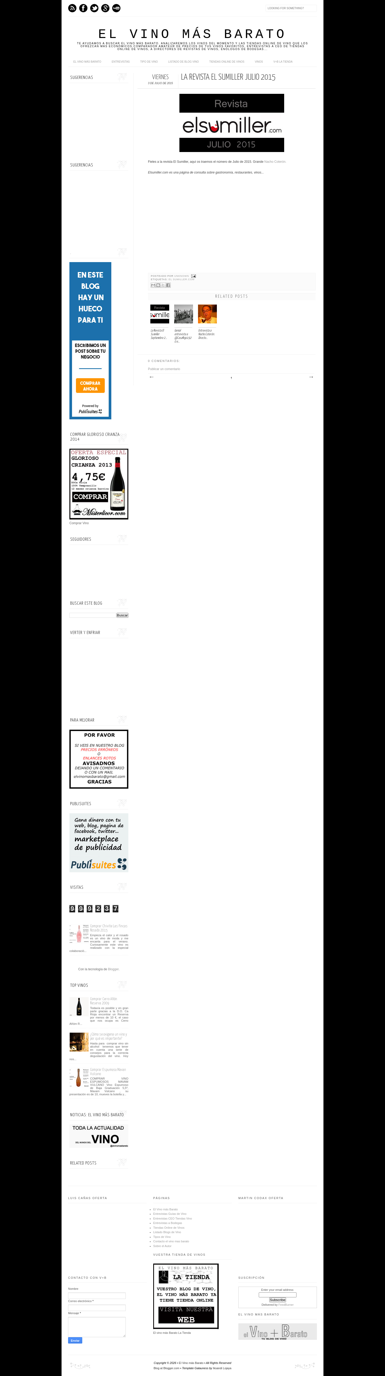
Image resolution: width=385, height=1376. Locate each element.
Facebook (83, 8)
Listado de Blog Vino (183, 61)
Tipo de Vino (149, 61)
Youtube (116, 8)
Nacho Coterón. (275, 162)
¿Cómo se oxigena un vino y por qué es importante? (108, 1036)
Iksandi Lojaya (222, 1368)
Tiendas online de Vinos (226, 61)
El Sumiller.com (182, 279)
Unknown (182, 276)
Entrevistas (121, 61)
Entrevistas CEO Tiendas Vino (172, 1218)
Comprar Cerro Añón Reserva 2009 (103, 1001)
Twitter (94, 8)
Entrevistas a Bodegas (167, 1223)
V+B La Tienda (283, 61)
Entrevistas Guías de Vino (169, 1213)
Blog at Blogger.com (166, 1368)
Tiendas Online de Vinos (168, 1227)
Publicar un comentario (164, 369)
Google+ (105, 8)
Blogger (113, 969)
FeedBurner (286, 1304)
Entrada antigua (310, 377)
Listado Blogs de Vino (167, 1232)
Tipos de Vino (162, 1236)
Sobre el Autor (162, 1246)
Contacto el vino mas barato (171, 1241)
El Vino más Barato (192, 34)
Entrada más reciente (151, 377)
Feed (72, 8)
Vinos (259, 61)
